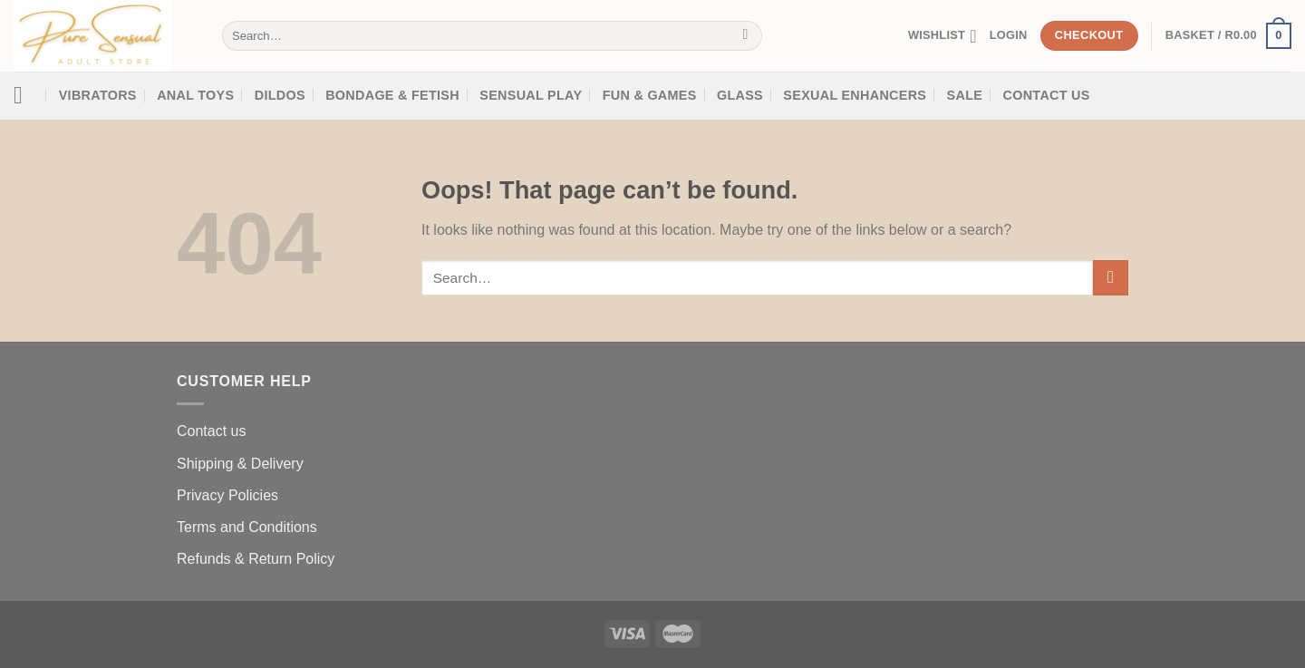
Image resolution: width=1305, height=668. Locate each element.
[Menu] (26, 96)
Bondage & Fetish (392, 95)
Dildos (280, 95)
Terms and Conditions (247, 527)
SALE (965, 95)
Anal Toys (195, 95)
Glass (740, 95)
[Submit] (745, 36)
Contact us (211, 431)
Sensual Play (530, 95)
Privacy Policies (227, 495)
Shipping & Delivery (240, 463)
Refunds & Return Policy (255, 558)
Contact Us (1046, 95)
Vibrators (98, 95)
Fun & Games (650, 95)
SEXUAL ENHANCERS (854, 95)
